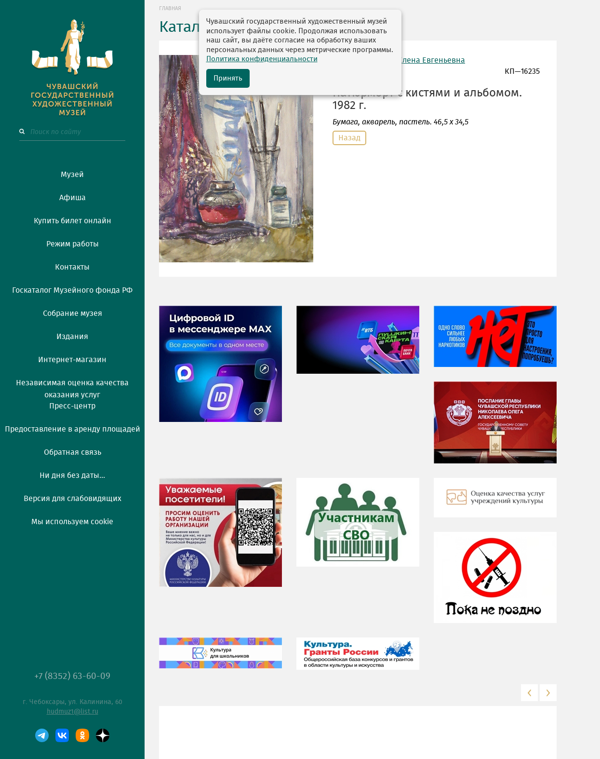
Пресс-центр (72, 406)
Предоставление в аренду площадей (72, 429)
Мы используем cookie (72, 522)
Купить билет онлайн (72, 221)
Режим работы (72, 244)
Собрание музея (72, 313)
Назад (349, 138)
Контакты (72, 267)
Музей (72, 174)
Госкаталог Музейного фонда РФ (72, 290)
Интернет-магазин (72, 360)
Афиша (72, 198)
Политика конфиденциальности (262, 59)
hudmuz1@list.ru (72, 711)
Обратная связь (72, 452)
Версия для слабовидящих (72, 498)
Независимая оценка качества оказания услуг (72, 387)
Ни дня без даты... (72, 475)
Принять (227, 78)
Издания (72, 336)
